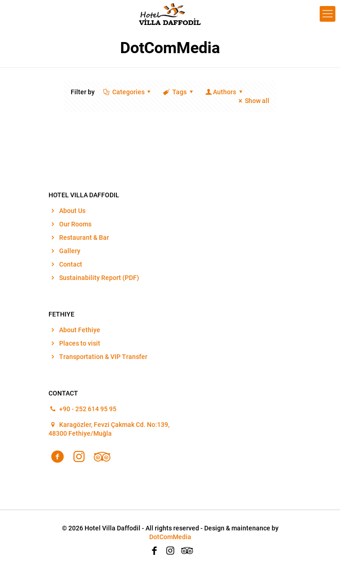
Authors (224, 92)
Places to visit (79, 343)
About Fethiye (79, 330)
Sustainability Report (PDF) (99, 277)
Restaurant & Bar (84, 237)
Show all (252, 100)
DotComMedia (170, 537)
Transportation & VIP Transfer (103, 356)
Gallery (69, 251)
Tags (178, 92)
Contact (70, 264)
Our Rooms (75, 224)
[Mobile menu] (327, 14)
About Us (72, 210)
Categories (127, 92)
